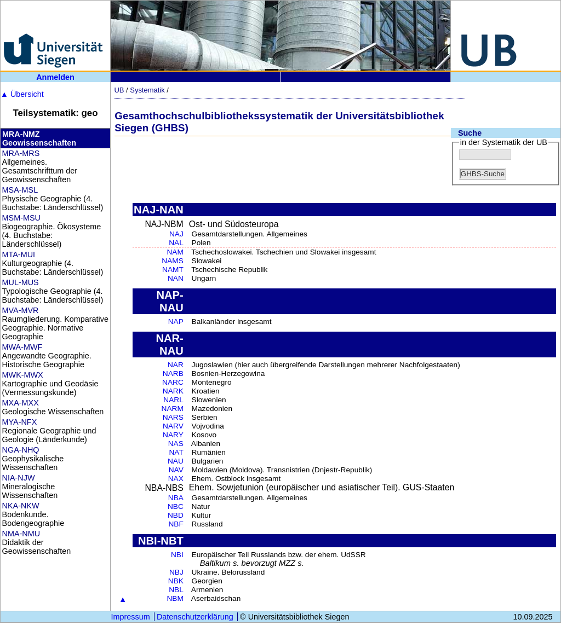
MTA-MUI (18, 254)
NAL (176, 243)
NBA (176, 498)
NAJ (176, 234)
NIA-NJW (18, 477)
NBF (175, 524)
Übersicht (22, 94)
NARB (173, 373)
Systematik (147, 90)
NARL (173, 400)
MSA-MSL (20, 190)
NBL (176, 590)
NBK (176, 581)
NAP (176, 321)
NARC (173, 382)
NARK (173, 391)
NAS (176, 443)
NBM (175, 598)
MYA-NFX (19, 422)
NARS (173, 417)
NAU (176, 461)
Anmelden (55, 77)
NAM (175, 252)
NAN (176, 278)
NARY (173, 435)
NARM (173, 408)
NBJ (176, 572)
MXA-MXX (20, 402)
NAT (176, 452)
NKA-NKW (20, 505)
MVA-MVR (20, 310)
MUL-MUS (20, 282)
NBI (177, 555)
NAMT (173, 269)
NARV (173, 426)
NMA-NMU (21, 533)
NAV (176, 470)
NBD (176, 515)
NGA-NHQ (20, 449)
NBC (176, 506)
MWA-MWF (22, 347)
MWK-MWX (22, 375)
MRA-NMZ (21, 134)
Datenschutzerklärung (195, 616)
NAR (176, 365)
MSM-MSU (21, 217)
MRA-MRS (21, 153)
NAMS (173, 261)
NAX (176, 478)
